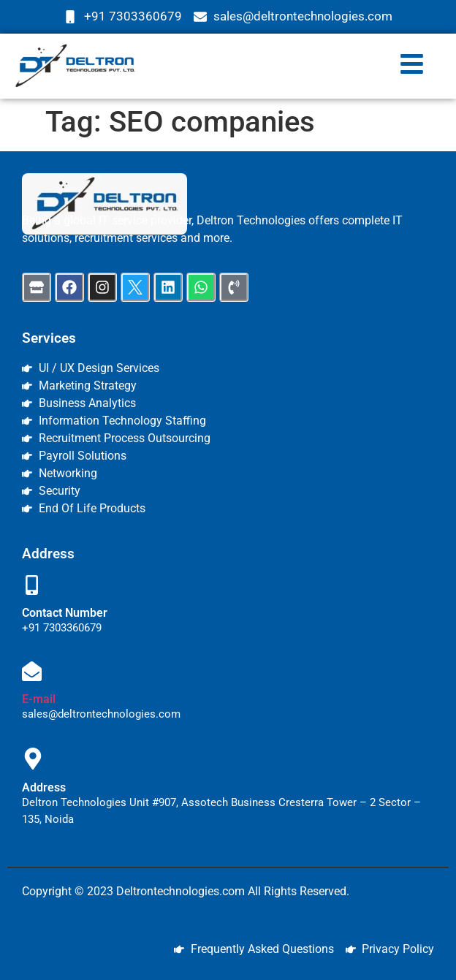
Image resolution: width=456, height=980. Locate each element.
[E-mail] (32, 673)
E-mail (39, 699)
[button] (411, 66)
